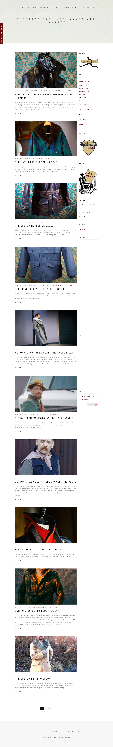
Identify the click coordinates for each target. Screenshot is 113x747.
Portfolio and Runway (87, 7)
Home (22, 7)
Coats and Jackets (42, 91)
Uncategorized (55, 91)
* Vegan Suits (83, 88)
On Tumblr (82, 229)
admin (19, 91)
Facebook (37, 731)
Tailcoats (66, 7)
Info (28, 7)
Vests (74, 7)
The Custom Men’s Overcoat (33, 678)
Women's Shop (73, 731)
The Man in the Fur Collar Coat (36, 162)
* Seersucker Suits (85, 101)
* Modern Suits (84, 95)
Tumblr (46, 731)
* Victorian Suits (84, 91)
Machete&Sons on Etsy (86, 396)
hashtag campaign (92, 404)
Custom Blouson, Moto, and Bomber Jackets (44, 418)
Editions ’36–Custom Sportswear (37, 610)
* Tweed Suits (83, 98)
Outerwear (56, 7)
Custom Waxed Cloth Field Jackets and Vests (45, 481)
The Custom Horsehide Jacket (35, 225)
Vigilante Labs (83, 399)
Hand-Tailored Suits (41, 7)
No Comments (66, 91)
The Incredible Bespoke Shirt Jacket (39, 289)
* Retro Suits (83, 85)
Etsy (64, 731)
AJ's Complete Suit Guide (87, 205)
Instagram (56, 731)
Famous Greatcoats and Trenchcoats (40, 549)
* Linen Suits (83, 104)
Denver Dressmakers (86, 217)
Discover (18, 113)
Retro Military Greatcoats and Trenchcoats (45, 352)
